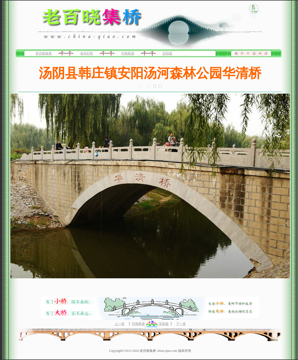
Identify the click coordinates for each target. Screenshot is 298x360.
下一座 (181, 324)
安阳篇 (167, 53)
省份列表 (86, 53)
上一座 (119, 324)
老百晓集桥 (43, 53)
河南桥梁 (127, 53)
